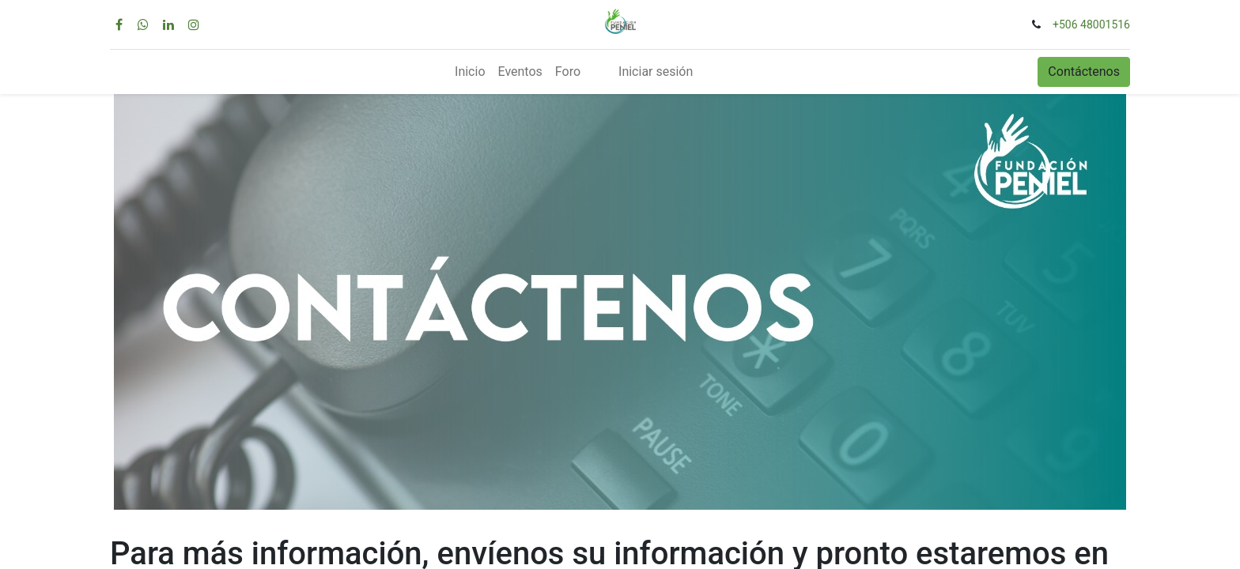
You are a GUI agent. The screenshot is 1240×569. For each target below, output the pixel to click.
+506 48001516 (1091, 24)
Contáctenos (1084, 71)
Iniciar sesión (655, 71)
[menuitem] (469, 72)
